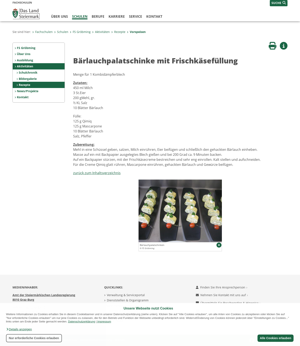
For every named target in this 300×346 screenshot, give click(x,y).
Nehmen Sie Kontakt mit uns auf (222, 295)
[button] (19, 329)
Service (135, 16)
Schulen (80, 16)
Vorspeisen (136, 32)
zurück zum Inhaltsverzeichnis (97, 173)
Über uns (59, 16)
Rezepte (118, 32)
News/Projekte (27, 91)
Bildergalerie (28, 79)
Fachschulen (42, 32)
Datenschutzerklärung (81, 321)
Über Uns (23, 54)
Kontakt (154, 16)
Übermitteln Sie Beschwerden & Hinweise (228, 303)
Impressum (104, 321)
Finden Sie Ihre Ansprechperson (221, 287)
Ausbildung (25, 60)
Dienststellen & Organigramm (128, 300)
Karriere (117, 16)
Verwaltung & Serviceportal (126, 295)
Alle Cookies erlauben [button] (275, 338)
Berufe (98, 16)
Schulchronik (28, 72)
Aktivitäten (101, 32)
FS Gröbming (80, 32)
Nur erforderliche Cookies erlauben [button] (34, 338)
